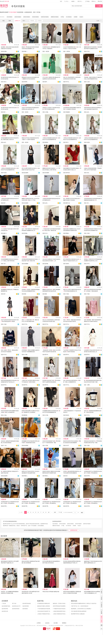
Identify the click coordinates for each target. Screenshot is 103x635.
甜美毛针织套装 (44, 16)
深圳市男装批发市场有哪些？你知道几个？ (60, 606)
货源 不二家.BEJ (4, 445)
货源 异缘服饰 (66, 112)
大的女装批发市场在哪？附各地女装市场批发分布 (44, 611)
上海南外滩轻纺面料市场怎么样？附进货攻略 (60, 611)
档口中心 (80, 1)
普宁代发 (14, 603)
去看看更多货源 (73, 530)
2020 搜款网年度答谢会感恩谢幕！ (79, 611)
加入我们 (56, 623)
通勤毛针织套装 (54, 16)
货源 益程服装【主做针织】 (45, 263)
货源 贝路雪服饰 (66, 263)
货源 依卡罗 (66, 445)
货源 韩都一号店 (25, 51)
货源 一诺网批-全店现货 (87, 384)
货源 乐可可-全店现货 (87, 263)
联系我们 (64, 623)
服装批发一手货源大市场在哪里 (60, 603)
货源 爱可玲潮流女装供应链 (45, 354)
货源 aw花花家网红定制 (87, 112)
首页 (61, 1)
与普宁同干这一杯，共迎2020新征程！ (80, 606)
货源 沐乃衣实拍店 (87, 51)
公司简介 (39, 623)
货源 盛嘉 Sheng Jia (4, 233)
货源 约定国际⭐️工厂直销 (4, 172)
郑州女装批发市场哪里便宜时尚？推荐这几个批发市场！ (84, 603)
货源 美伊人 (66, 142)
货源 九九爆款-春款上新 (87, 81)
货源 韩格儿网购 (25, 475)
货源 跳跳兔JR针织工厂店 (45, 142)
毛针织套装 (9, 16)
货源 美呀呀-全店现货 (25, 81)
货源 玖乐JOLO (45, 233)
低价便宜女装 (5, 611)
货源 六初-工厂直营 (87, 203)
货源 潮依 (24, 294)
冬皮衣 (81, 16)
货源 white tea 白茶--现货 (4, 81)
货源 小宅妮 (66, 294)
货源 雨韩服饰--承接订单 (25, 233)
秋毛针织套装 (35, 16)
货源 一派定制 (45, 51)
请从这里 (4, 1)
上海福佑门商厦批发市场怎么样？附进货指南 (44, 613)
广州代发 (4, 603)
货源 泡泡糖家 (25, 263)
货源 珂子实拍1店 (66, 81)
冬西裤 (75, 16)
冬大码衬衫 (68, 16)
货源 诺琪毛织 (66, 172)
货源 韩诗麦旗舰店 (66, 415)
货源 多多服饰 (45, 172)
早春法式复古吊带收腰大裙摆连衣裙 (50, 591)
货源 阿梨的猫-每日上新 (66, 233)
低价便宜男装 (5, 608)
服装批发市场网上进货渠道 (43, 606)
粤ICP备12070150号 (41, 625)
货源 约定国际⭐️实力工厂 (87, 142)
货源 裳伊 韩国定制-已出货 (45, 81)
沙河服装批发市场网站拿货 (43, 603)
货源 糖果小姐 (66, 203)
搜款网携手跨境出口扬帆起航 (78, 613)
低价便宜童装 (26, 606)
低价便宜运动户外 (16, 606)
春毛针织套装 (18, 16)
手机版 (87, 1)
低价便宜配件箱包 (6, 606)
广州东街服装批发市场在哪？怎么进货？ (44, 608)
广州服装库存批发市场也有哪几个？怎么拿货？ (60, 608)
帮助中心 (94, 1)
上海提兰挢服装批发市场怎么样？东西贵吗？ (60, 613)
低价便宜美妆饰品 (27, 603)
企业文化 (47, 623)
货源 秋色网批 (25, 445)
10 (48, 512)
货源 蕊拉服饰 (25, 172)
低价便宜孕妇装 (15, 608)
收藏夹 (73, 1)
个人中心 (66, 1)
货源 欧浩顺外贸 (4, 51)
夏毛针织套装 (27, 16)
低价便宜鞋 (25, 608)
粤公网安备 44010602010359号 (55, 625)
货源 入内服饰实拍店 (45, 112)
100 (55, 512)
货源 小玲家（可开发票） (87, 233)
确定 (82, 512)
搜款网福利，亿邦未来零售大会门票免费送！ (81, 608)
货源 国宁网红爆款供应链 (87, 475)
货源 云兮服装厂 (25, 354)
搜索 (99, 6)
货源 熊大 (65, 475)
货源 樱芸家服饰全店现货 (25, 415)
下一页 (60, 512)
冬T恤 (62, 16)
